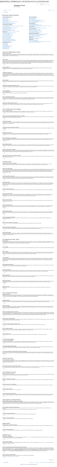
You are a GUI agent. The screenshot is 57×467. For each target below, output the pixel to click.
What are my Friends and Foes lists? (34, 27)
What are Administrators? (33, 17)
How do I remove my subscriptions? (34, 36)
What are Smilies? (5, 44)
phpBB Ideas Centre (43, 442)
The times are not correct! (6, 26)
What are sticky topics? (6, 47)
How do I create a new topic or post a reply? (9, 32)
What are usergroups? (32, 19)
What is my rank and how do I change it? (9, 30)
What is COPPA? (5, 18)
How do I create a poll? (6, 34)
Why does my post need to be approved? (9, 40)
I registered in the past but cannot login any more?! (10, 21)
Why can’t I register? (6, 19)
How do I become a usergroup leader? (35, 20)
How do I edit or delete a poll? (7, 36)
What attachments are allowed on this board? (36, 37)
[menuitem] (9, 10)
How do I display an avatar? (7, 29)
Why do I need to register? (6, 17)
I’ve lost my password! (6, 22)
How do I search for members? (33, 31)
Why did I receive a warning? (7, 38)
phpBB (44, 134)
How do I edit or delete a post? (7, 33)
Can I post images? (5, 45)
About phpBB (15, 437)
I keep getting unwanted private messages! (35, 25)
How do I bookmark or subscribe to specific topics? (36, 34)
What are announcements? (7, 46)
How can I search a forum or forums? (34, 29)
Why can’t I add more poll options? (8, 35)
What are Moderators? (32, 18)
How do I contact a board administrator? (35, 42)
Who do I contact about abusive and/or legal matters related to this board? (40, 41)
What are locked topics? (6, 48)
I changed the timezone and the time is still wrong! (10, 27)
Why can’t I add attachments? (7, 37)
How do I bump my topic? (6, 41)
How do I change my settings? (7, 25)
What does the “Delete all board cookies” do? (9, 23)
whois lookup (14, 448)
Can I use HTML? (5, 43)
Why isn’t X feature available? (33, 40)
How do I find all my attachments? (34, 38)
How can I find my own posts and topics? (35, 32)
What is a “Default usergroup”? (33, 22)
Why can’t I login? (5, 20)
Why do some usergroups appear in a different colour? (37, 21)
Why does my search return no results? (35, 30)
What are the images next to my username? (9, 28)
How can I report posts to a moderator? (8, 39)
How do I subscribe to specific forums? (35, 35)
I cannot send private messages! (34, 24)
